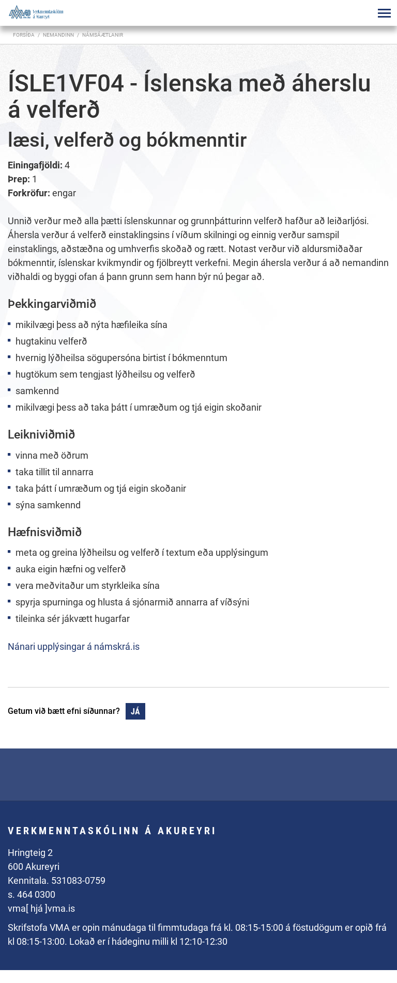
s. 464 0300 (31, 894)
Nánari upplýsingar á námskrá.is (74, 646)
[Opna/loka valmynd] (384, 13)
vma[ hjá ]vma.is (41, 908)
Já (135, 711)
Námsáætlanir (102, 35)
